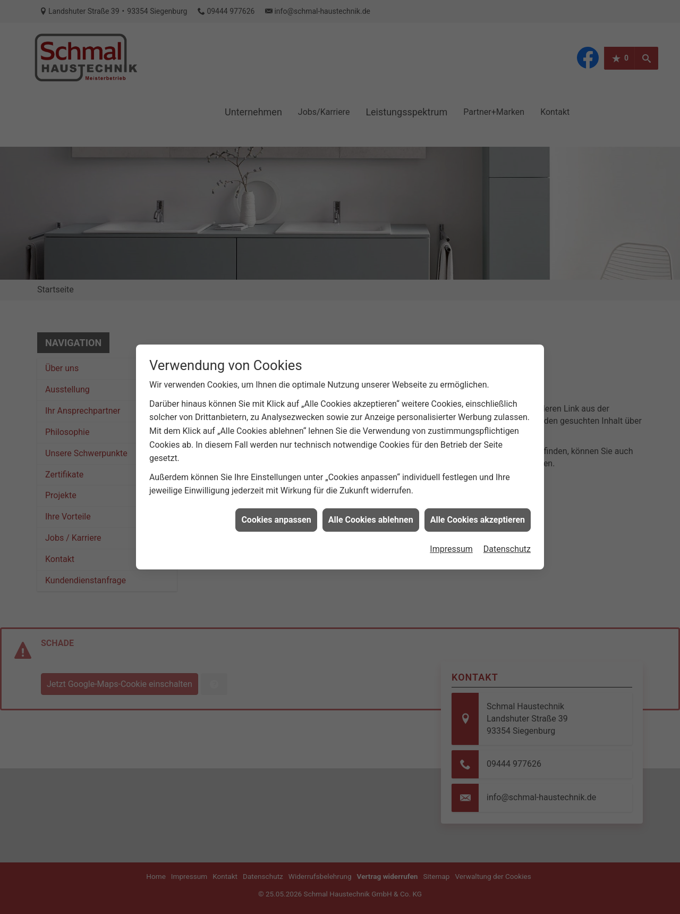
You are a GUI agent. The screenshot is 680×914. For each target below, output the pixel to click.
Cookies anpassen (276, 500)
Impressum (451, 529)
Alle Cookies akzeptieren (477, 500)
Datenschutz (507, 529)
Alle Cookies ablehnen (370, 500)
